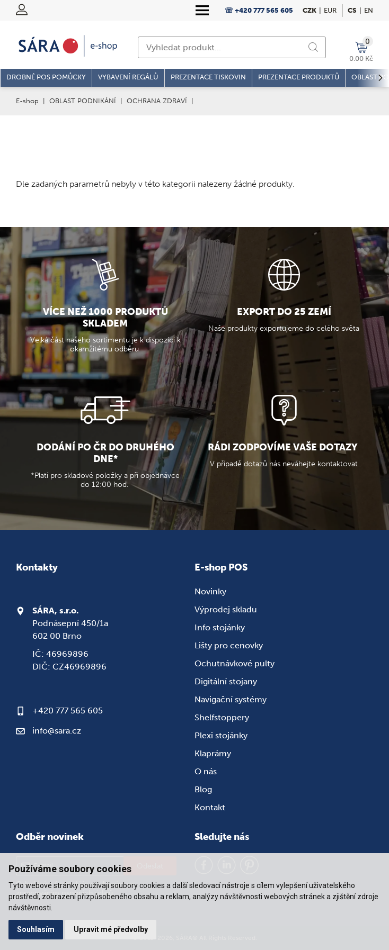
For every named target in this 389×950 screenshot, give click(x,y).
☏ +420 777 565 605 (259, 10)
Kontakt (209, 807)
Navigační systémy (230, 699)
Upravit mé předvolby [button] (111, 929)
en (368, 10)
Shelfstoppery (221, 717)
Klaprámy (212, 753)
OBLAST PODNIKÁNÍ (82, 101)
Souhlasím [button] (36, 929)
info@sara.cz (56, 731)
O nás (205, 771)
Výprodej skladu (225, 609)
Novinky (210, 591)
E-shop (27, 101)
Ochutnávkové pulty (234, 663)
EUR (330, 10)
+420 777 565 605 (67, 710)
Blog (203, 789)
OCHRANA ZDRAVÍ (157, 101)
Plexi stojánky (220, 735)
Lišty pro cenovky (228, 645)
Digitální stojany (225, 681)
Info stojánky (219, 627)
